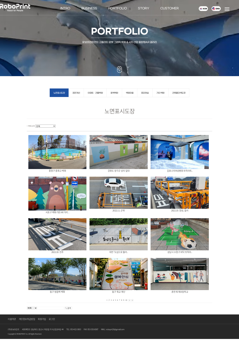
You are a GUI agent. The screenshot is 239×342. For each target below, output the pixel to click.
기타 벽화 (160, 93)
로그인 (52, 319)
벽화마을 (129, 93)
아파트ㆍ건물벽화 (95, 93)
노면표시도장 (59, 93)
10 (126, 300)
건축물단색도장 (178, 93)
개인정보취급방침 (27, 319)
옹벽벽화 (114, 93)
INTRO (65, 8)
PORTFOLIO (117, 8)
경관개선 (76, 93)
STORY (143, 8)
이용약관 (12, 319)
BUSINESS (89, 8)
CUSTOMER (169, 8)
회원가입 (42, 319)
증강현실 (145, 93)
